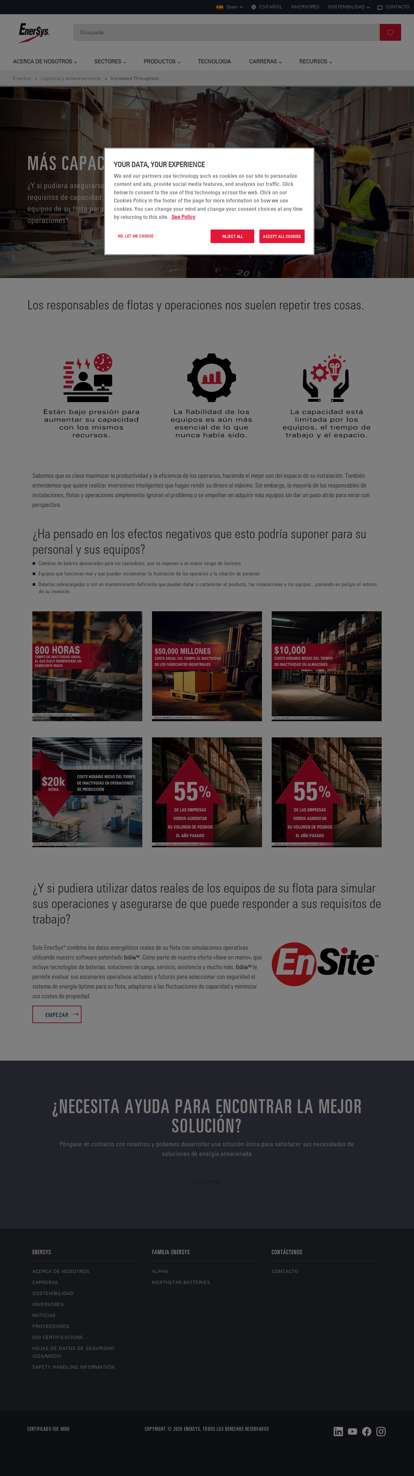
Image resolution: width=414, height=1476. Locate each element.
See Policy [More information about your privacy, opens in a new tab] (183, 217)
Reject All (232, 236)
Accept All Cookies (282, 236)
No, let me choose (136, 236)
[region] (209, 201)
